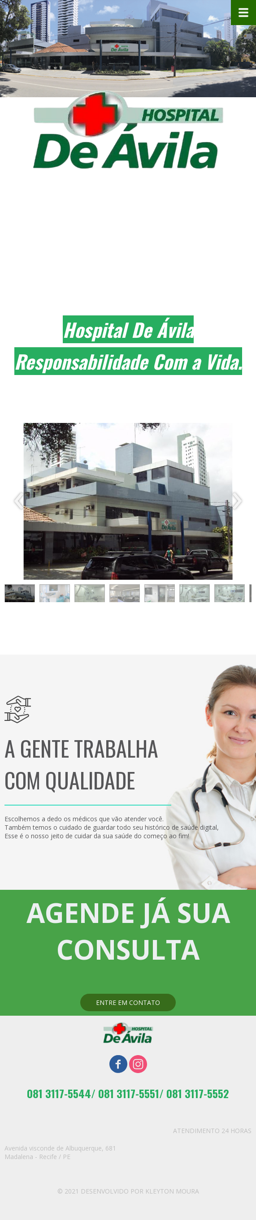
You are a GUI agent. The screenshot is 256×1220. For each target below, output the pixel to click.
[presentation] (19, 501)
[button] (19, 595)
